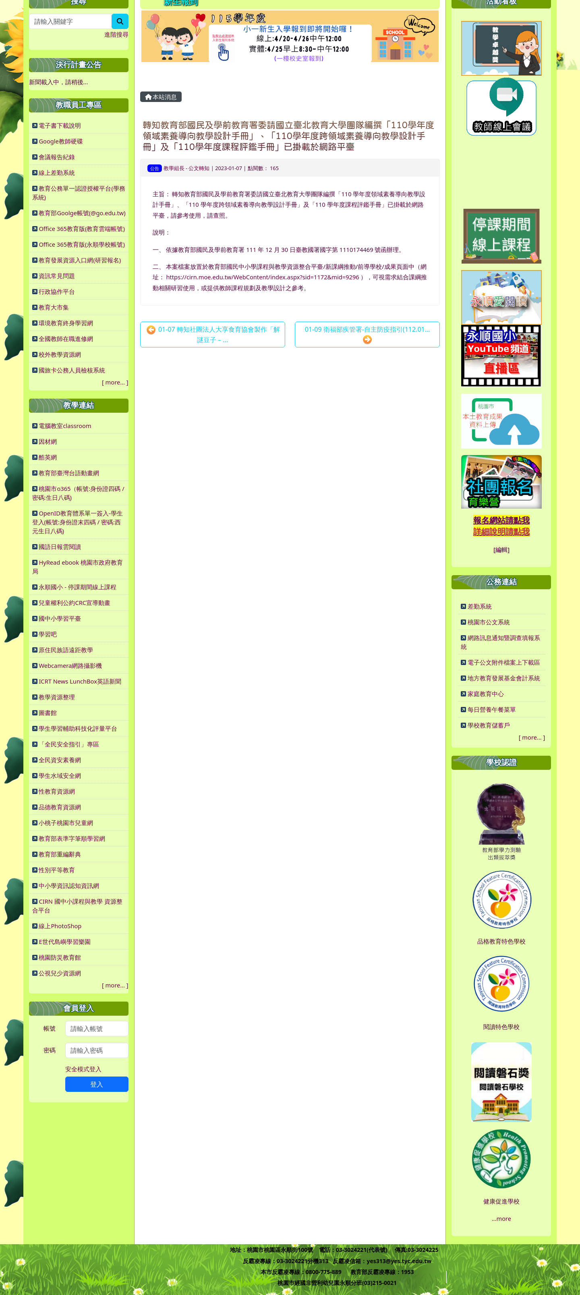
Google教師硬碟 (61, 141)
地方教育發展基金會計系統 (504, 678)
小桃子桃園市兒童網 (66, 823)
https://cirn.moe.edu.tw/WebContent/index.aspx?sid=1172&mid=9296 (262, 277)
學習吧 (48, 634)
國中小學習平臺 (60, 618)
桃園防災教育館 (60, 957)
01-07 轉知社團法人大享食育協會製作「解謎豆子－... (213, 334)
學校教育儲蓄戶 (489, 725)
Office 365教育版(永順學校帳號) (81, 244)
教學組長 (174, 168)
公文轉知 (198, 168)
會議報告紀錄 (57, 157)
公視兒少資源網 (60, 973)
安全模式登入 (83, 1069)
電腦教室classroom (65, 426)
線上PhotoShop (60, 926)
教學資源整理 (57, 697)
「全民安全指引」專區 (69, 744)
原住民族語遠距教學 (66, 650)
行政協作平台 (57, 291)
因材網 (48, 441)
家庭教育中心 (486, 694)
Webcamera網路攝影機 (70, 665)
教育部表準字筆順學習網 (72, 838)
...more (501, 1218)
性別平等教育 (57, 870)
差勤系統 (480, 606)
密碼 (50, 1050)
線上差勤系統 (57, 172)
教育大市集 (54, 307)
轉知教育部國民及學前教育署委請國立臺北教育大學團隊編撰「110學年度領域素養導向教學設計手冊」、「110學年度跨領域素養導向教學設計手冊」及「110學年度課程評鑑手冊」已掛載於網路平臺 (288, 136)
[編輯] (501, 549)
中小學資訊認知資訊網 (69, 885)
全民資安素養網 (60, 760)
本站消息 (161, 97)
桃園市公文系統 (489, 622)
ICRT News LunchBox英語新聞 (80, 681)
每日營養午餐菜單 (492, 709)
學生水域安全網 (60, 775)
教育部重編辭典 (60, 854)
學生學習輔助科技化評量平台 (78, 728)
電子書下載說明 (60, 125)
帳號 (50, 1028)
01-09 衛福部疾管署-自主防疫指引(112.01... (367, 335)
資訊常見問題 (57, 276)
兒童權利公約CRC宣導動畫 (74, 603)
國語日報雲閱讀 (60, 547)
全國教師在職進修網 (66, 339)
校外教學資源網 (60, 354)
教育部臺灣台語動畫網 (69, 473)
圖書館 (48, 713)
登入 (96, 1084)
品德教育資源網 (60, 807)
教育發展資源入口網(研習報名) (80, 260)
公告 (154, 168)
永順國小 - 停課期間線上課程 (77, 587)
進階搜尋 (116, 34)
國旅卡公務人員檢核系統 (72, 370)
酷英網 (48, 457)
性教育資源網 (57, 791)
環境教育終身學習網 (66, 323)
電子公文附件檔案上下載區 (504, 662)
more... (115, 382)
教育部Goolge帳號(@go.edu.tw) (82, 213)
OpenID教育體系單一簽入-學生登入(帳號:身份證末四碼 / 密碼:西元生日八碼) (77, 522)
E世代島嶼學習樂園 (64, 941)
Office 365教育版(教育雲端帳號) (81, 228)
